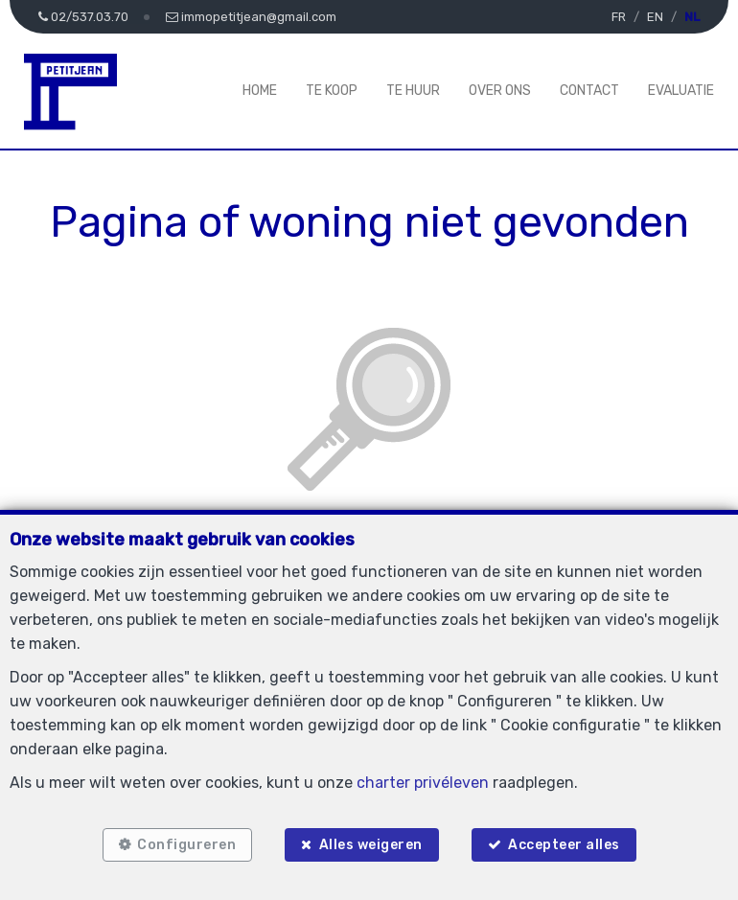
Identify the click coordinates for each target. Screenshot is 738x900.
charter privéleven (423, 782)
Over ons (500, 90)
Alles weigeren (371, 845)
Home (259, 90)
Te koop (331, 90)
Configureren (186, 845)
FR (618, 17)
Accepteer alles (564, 845)
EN (655, 17)
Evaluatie (681, 90)
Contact (589, 90)
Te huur (413, 90)
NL (692, 17)
